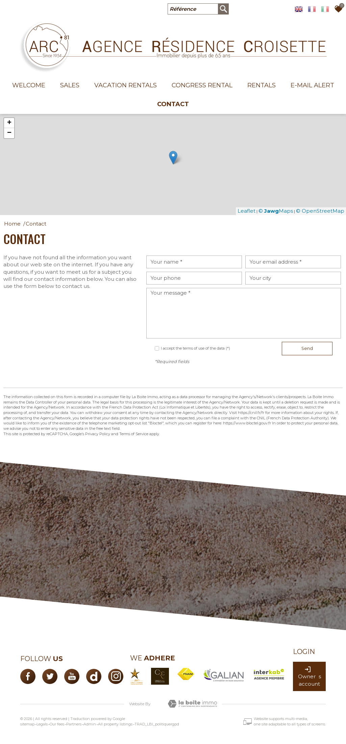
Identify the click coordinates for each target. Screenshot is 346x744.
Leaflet (246, 211)
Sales (69, 85)
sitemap (27, 724)
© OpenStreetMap (320, 211)
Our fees (57, 724)
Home (12, 223)
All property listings (115, 724)
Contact (173, 104)
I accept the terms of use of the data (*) (195, 348)
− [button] (9, 133)
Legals (42, 724)
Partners (73, 724)
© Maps (275, 211)
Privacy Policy (97, 433)
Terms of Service (133, 433)
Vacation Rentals (125, 85)
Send (307, 348)
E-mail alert (312, 85)
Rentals (261, 85)
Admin (89, 724)
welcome (28, 85)
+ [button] (9, 123)
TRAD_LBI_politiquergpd (156, 724)
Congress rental (202, 85)
